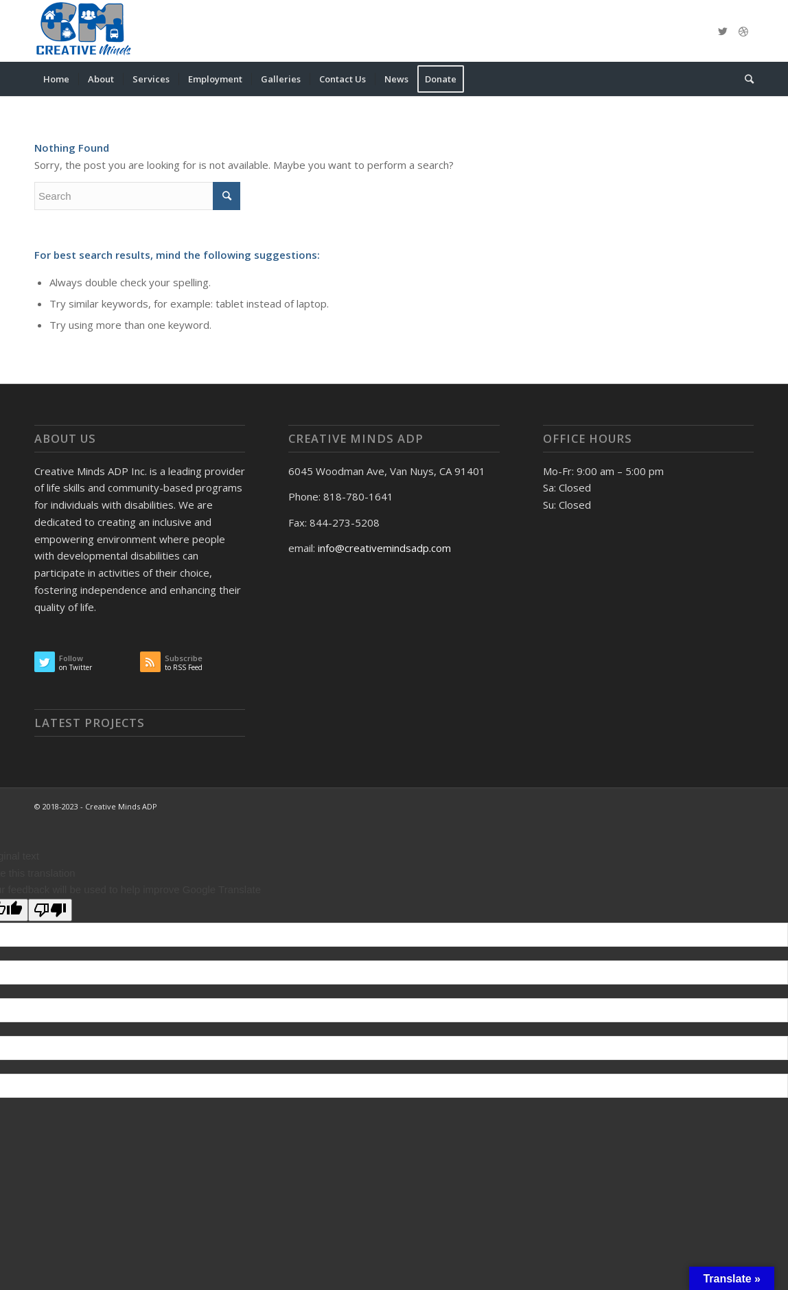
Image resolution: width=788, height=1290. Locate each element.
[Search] (745, 79)
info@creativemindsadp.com (384, 548)
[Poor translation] (50, 910)
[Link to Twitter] (722, 31)
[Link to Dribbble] (743, 31)
